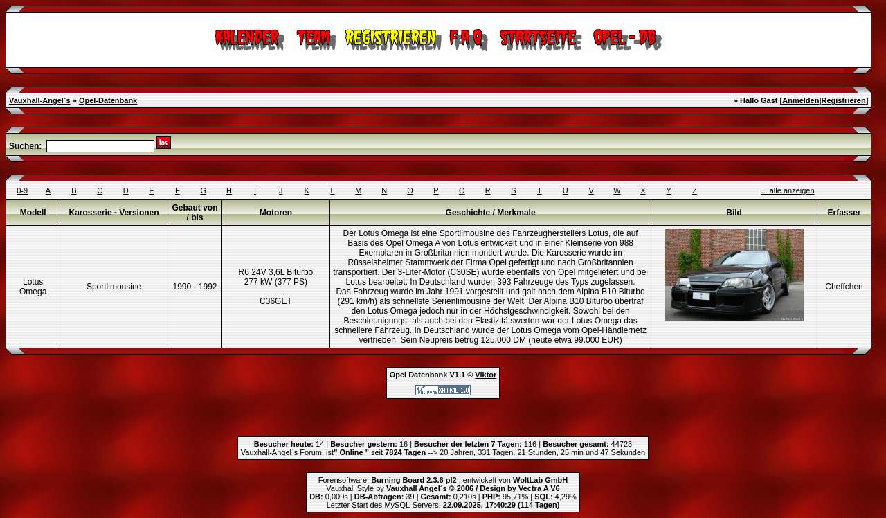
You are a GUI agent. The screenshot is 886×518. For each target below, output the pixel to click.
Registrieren (843, 100)
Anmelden (800, 100)
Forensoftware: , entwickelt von (443, 480)
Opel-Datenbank (108, 100)
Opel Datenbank (419, 374)
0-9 (22, 190)
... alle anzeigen (788, 190)
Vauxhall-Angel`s (40, 100)
